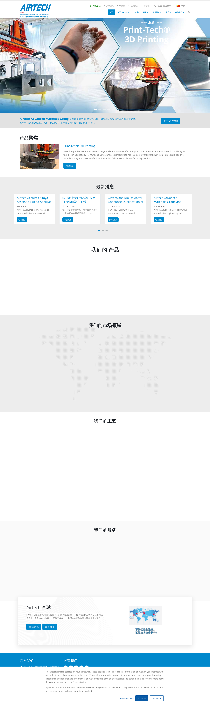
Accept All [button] (142, 698)
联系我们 (146, 6)
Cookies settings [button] (127, 698)
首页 (111, 12)
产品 (137, 12)
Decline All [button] (157, 698)
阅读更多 (22, 219)
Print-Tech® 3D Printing (79, 146)
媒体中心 (178, 12)
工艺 (167, 12)
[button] (99, 230)
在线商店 (95, 6)
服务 (144, 12)
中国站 (121, 6)
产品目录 (109, 6)
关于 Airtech (123, 12)
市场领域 (156, 12)
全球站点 (133, 6)
